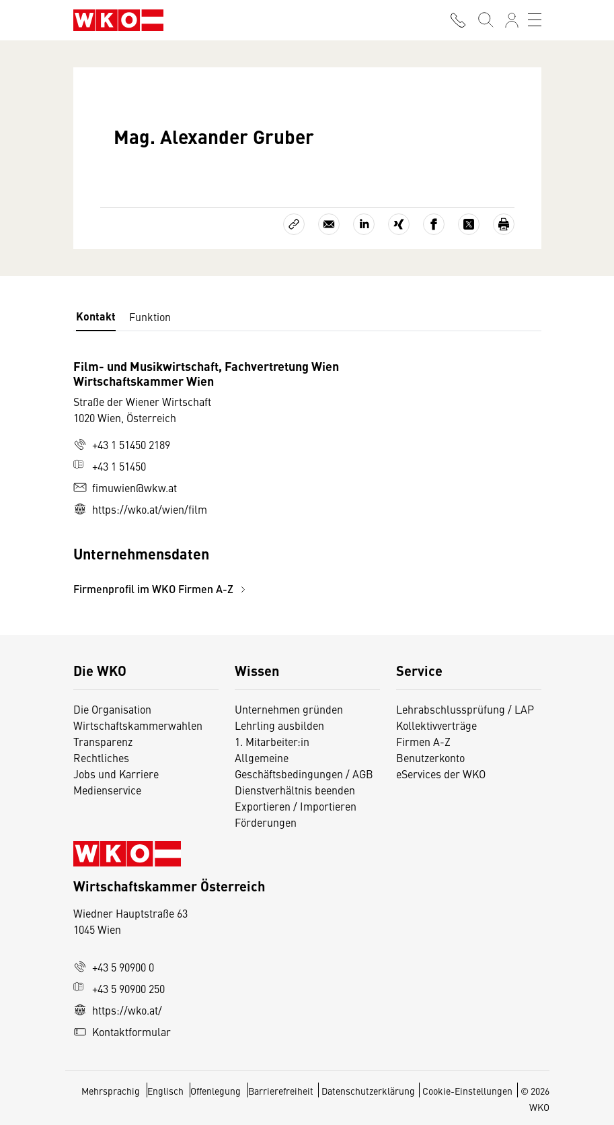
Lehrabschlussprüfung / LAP (465, 709)
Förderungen (266, 822)
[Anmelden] (512, 20)
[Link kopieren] (294, 224)
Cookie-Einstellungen (467, 1090)
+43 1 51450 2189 (121, 444)
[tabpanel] (229, 477)
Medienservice (107, 789)
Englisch (166, 1090)
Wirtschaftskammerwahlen (137, 725)
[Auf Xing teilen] (399, 224)
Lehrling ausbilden (279, 725)
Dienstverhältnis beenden (295, 789)
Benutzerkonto (430, 757)
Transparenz (102, 741)
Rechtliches (101, 757)
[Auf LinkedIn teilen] (364, 224)
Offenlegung (215, 1090)
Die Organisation (112, 709)
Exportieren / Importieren (295, 805)
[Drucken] (503, 224)
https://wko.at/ (117, 1009)
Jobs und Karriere (116, 773)
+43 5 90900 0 (113, 966)
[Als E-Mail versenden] (329, 224)
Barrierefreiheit (280, 1090)
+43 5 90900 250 (119, 988)
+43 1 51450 (109, 465)
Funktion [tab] (150, 316)
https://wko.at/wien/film (140, 509)
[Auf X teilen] (468, 224)
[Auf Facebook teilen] (434, 224)
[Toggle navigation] (534, 20)
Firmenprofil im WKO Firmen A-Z (161, 588)
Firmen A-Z (423, 741)
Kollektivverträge (436, 725)
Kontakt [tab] (96, 316)
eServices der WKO (441, 773)
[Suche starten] (485, 20)
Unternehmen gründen (289, 709)
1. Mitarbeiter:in (272, 741)
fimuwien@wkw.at (125, 487)
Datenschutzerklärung (368, 1090)
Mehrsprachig (111, 1090)
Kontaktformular (122, 1031)
